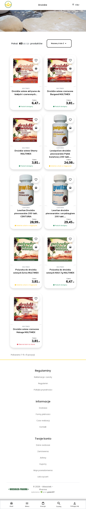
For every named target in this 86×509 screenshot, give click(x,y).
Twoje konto (43, 438)
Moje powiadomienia (43, 470)
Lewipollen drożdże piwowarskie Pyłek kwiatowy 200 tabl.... (60, 153)
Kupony (43, 464)
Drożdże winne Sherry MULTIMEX (26, 152)
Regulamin (43, 383)
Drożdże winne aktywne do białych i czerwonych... (26, 93)
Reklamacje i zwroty (43, 377)
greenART (51, 492)
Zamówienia (43, 451)
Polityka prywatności (43, 390)
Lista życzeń (43, 476)
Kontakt (43, 427)
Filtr (75, 4)
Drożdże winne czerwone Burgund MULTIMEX (60, 93)
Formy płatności (43, 414)
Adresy (43, 458)
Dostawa (43, 408)
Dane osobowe (43, 445)
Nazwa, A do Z (59, 43)
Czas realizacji (43, 420)
